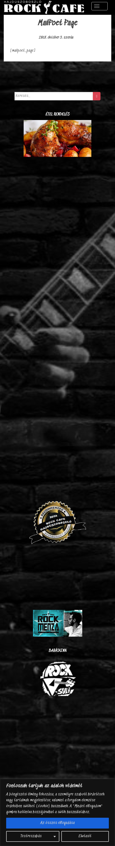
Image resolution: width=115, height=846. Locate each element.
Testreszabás (31, 836)
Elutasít (85, 836)
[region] (57, 812)
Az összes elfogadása (57, 823)
